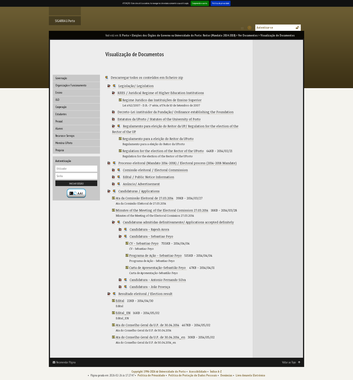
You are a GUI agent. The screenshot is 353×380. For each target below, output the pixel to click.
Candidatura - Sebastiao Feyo (151, 236)
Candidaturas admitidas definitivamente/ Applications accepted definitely (178, 222)
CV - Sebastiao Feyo (143, 243)
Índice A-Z (216, 371)
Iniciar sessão (76, 183)
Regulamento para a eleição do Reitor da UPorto (158, 139)
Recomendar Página (66, 362)
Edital (120, 301)
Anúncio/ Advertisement (141, 184)
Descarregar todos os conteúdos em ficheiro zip (147, 77)
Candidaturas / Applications (139, 191)
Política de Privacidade (151, 375)
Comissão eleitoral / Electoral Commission (155, 170)
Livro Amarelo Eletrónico (250, 375)
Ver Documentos (248, 35)
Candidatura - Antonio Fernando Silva (158, 280)
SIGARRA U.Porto (65, 20)
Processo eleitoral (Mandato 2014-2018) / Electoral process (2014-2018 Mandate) (177, 163)
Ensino (58, 92)
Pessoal (59, 121)
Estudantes (60, 114)
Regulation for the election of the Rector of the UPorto (163, 151)
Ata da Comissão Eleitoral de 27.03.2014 (144, 198)
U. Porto (124, 35)
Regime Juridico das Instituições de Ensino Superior (161, 100)
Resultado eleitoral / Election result (145, 294)
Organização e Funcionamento (70, 85)
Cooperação (60, 107)
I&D (57, 100)
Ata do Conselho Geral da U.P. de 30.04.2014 (147, 325)
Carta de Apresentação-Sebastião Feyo (158, 267)
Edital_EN (123, 313)
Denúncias (226, 375)
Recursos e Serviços (64, 136)
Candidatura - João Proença (150, 287)
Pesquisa (59, 150)
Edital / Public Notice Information (148, 177)
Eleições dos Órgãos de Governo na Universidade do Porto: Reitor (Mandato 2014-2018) (183, 35)
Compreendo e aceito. (200, 3)
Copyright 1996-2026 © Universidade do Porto (158, 371)
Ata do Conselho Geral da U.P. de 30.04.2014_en (150, 337)
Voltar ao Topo (289, 362)
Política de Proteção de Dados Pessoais (192, 375)
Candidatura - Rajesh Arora (149, 229)
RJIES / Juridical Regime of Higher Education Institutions (161, 93)
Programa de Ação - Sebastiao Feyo (155, 255)
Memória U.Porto (63, 143)
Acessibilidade (198, 371)
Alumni (59, 128)
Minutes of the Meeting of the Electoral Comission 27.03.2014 (162, 210)
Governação (61, 78)
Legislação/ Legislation (136, 86)
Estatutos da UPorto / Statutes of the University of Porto (159, 119)
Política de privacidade (220, 3)
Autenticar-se (265, 27)
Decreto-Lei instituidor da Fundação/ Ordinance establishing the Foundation (175, 112)
